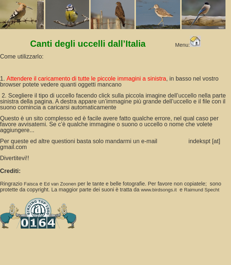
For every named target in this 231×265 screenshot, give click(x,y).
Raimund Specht (202, 189)
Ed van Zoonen (60, 184)
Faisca (31, 184)
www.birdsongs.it (158, 189)
